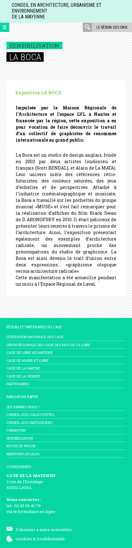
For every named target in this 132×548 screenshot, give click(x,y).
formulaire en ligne (36, 511)
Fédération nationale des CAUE (35, 337)
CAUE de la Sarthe (23, 368)
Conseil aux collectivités (30, 414)
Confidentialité (51, 539)
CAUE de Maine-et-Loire (27, 360)
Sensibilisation (19, 438)
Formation (16, 430)
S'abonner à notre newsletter (44, 529)
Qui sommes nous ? (22, 407)
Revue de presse (21, 446)
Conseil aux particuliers (29, 422)
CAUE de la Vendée (23, 376)
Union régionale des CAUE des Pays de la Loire (48, 344)
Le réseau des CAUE (112, 27)
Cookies (24, 539)
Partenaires (17, 384)
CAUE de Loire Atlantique (29, 352)
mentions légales (22, 454)
